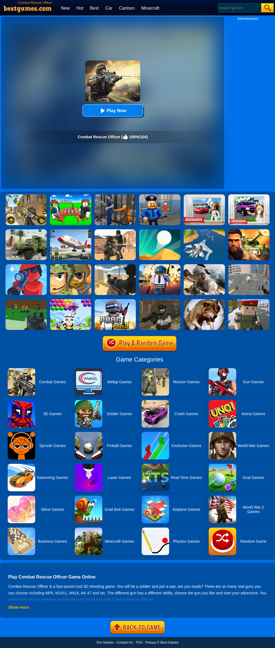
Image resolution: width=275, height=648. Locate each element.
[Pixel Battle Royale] (159, 266)
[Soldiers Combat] (70, 266)
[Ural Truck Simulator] (26, 231)
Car (108, 8)
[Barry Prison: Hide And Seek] (159, 196)
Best (94, 8)
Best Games (169, 642)
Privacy (150, 642)
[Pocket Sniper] (26, 266)
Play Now (112, 110)
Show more (18, 607)
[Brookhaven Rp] (204, 196)
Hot (79, 8)
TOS (139, 642)
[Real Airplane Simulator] (70, 231)
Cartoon (127, 8)
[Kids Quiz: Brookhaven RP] (249, 196)
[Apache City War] (249, 266)
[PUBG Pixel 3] (115, 301)
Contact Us (124, 642)
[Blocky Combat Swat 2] (26, 301)
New (65, 8)
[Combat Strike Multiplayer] (115, 231)
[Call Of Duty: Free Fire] (26, 196)
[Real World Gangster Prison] (115, 196)
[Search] (239, 7)
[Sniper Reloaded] (115, 266)
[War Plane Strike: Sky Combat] (204, 231)
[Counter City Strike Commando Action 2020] (159, 301)
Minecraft (150, 8)
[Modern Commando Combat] (204, 266)
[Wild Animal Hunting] (204, 301)
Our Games (105, 642)
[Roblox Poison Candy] (70, 196)
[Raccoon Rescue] (70, 301)
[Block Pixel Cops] (249, 301)
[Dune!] (159, 231)
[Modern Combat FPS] (249, 231)
